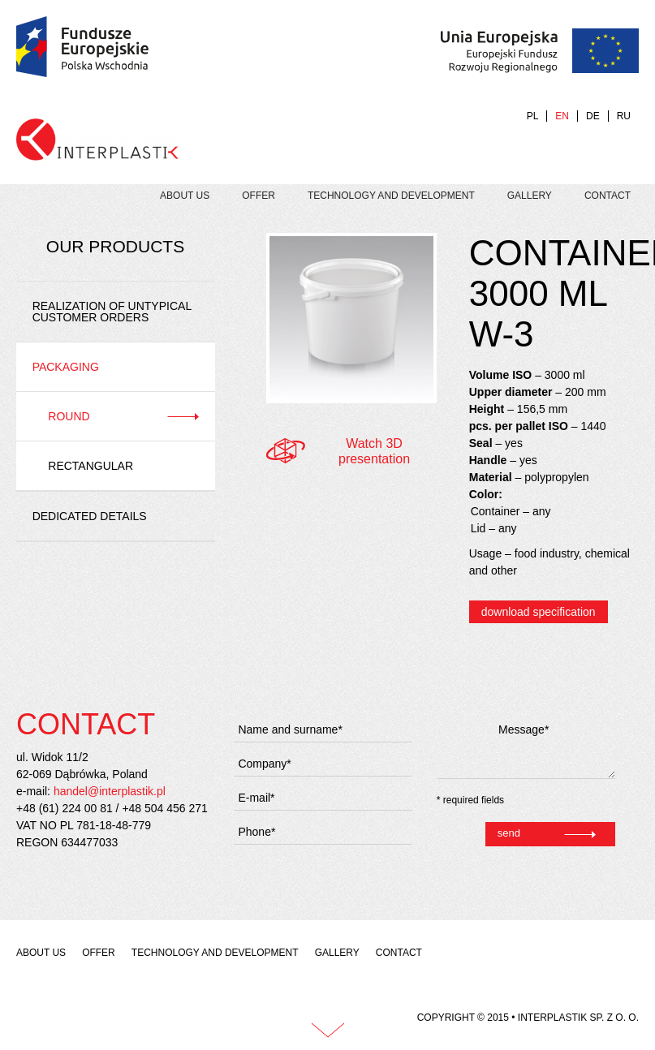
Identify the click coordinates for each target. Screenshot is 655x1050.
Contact (607, 195)
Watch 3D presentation (374, 451)
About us (184, 195)
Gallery (529, 195)
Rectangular (90, 465)
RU (624, 116)
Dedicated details (89, 516)
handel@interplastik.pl (110, 791)
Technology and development (391, 195)
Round (68, 416)
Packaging (65, 366)
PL (533, 116)
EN (562, 116)
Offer (258, 195)
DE (593, 116)
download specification (538, 611)
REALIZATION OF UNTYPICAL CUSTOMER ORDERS (112, 311)
